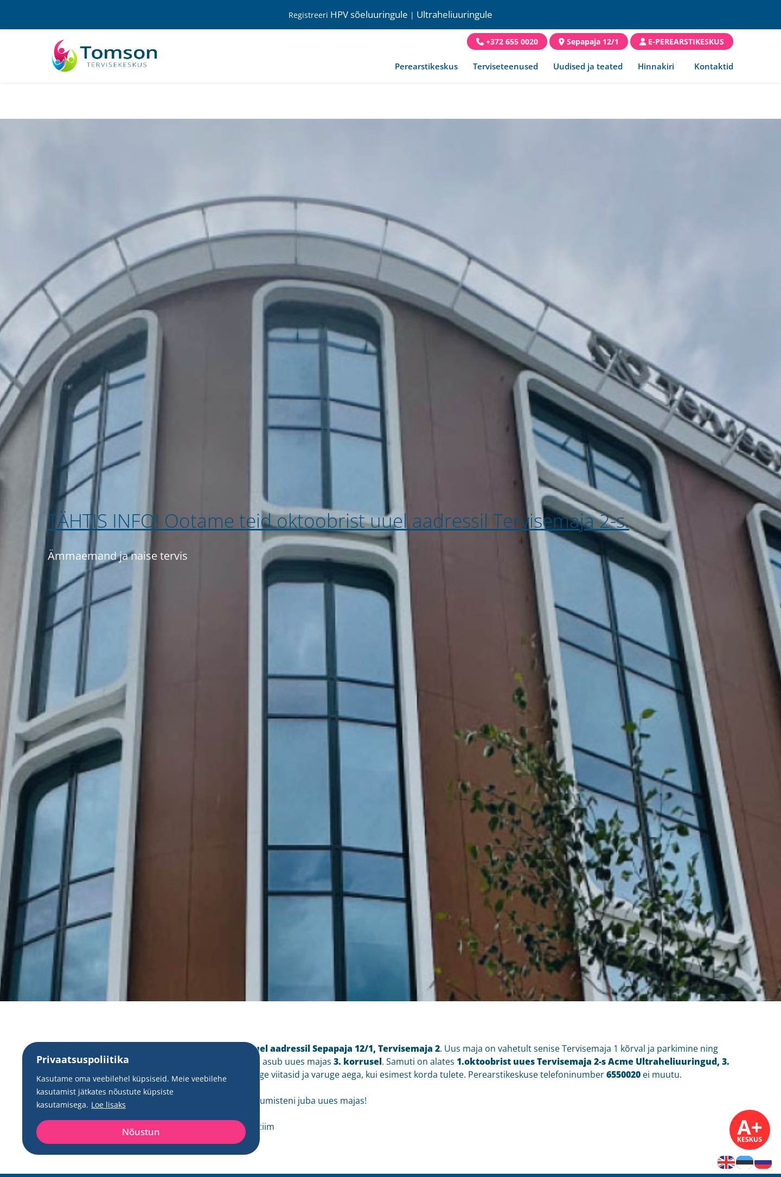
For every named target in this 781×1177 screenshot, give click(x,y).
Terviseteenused (505, 66)
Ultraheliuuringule (454, 14)
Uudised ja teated (588, 66)
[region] (141, 1098)
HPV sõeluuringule (369, 14)
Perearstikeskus (426, 66)
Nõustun (141, 1131)
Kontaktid (713, 66)
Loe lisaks (108, 1104)
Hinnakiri (656, 66)
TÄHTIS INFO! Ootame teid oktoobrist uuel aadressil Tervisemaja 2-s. (338, 520)
